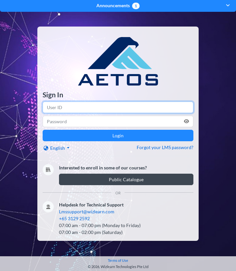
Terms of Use (118, 260)
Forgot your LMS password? (165, 149)
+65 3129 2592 (74, 220)
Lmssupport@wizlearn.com (86, 213)
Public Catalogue (126, 181)
